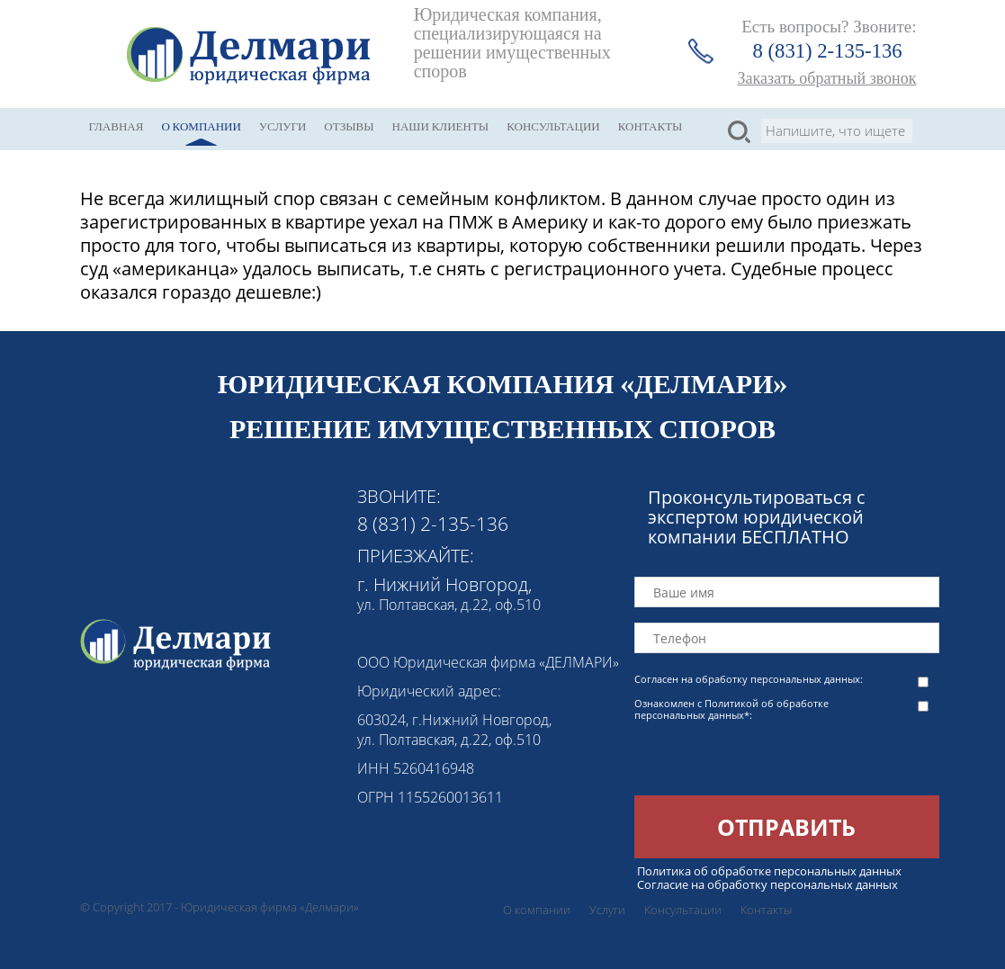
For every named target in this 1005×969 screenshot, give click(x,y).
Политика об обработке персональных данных (769, 871)
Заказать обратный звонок (827, 78)
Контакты (650, 126)
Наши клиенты (440, 126)
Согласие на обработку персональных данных (767, 884)
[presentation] (771, 760)
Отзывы (348, 126)
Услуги (282, 126)
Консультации (553, 126)
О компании (200, 126)
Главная (116, 126)
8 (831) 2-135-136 (827, 51)
